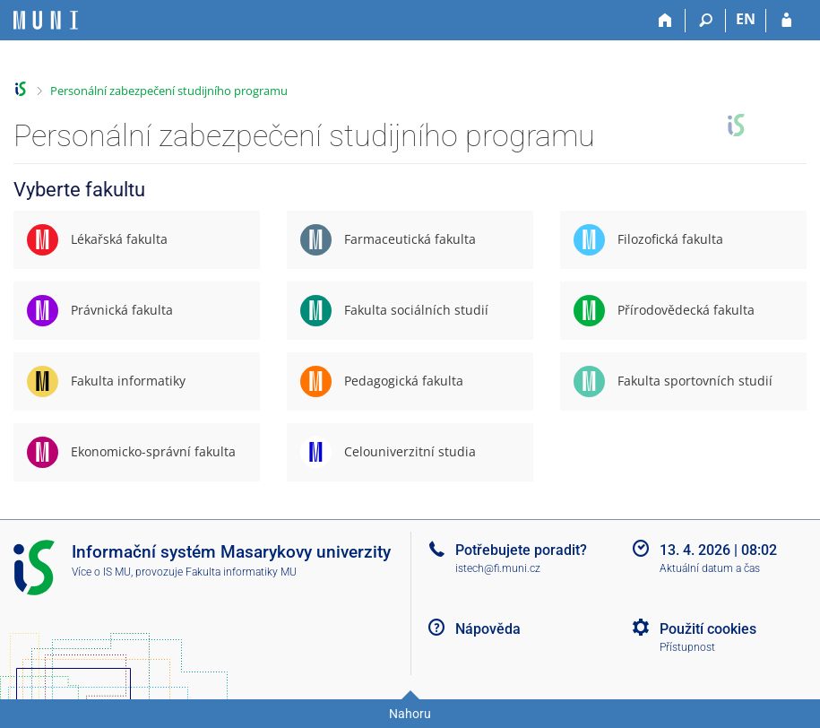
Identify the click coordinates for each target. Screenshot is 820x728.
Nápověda (488, 628)
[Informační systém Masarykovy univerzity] (45, 20)
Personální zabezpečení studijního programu (169, 90)
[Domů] (665, 20)
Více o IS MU (101, 572)
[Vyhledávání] (706, 20)
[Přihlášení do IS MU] (786, 20)
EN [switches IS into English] (745, 19)
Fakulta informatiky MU (241, 572)
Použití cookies (708, 628)
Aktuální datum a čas (710, 568)
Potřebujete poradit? (521, 550)
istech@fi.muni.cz (497, 568)
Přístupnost (687, 647)
